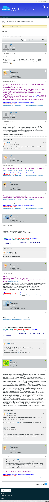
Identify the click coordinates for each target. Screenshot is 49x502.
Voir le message (18, 459)
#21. (44, 252)
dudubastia (13, 112)
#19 (45, 165)
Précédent (39, 484)
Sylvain (12, 361)
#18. (44, 142)
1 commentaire (8, 139)
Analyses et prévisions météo (25, 21)
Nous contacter (6, 495)
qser (11, 44)
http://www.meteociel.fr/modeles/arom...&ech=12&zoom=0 (18, 199)
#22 (45, 273)
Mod (2, 498)
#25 (45, 456)
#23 (45, 312)
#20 (45, 193)
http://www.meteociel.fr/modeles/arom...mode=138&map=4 (18, 170)
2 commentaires (9, 410)
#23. (44, 343)
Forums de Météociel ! (12, 21)
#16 (45, 53)
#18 (45, 121)
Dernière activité (16, 36)
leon (11, 215)
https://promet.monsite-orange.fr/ (34, 105)
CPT (11, 71)
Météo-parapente (13, 281)
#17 (45, 81)
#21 (45, 225)
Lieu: (11, 77)
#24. (44, 413)
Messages (6, 36)
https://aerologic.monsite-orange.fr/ (12, 105)
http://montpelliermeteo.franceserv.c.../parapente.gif (16, 319)
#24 (45, 370)
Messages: (13, 49)
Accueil (3, 21)
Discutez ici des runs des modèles (9, 22)
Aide (2, 493)
